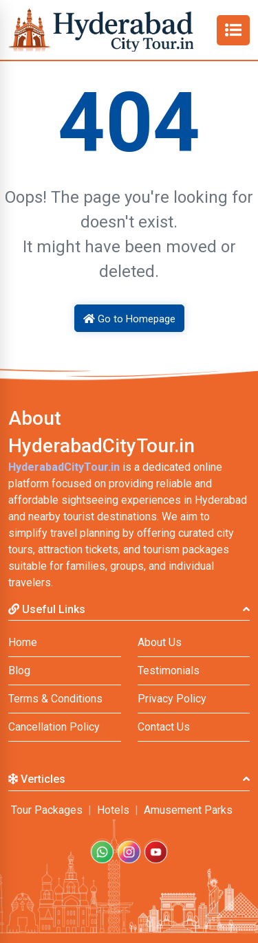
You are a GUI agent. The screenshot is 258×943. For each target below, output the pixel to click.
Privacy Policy (172, 698)
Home (22, 642)
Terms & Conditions (55, 698)
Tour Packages (47, 810)
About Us (160, 642)
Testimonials (169, 670)
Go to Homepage (129, 319)
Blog (19, 670)
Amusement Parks (188, 810)
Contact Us (164, 726)
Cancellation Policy (54, 726)
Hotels (113, 810)
